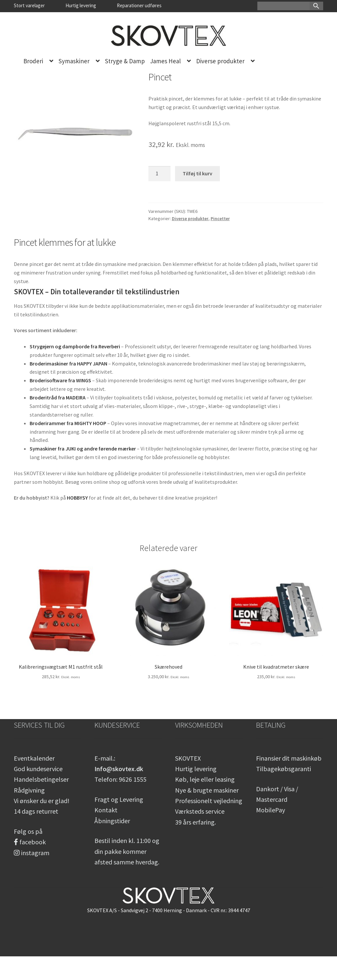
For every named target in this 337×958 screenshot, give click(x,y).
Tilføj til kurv (197, 173)
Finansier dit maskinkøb (289, 758)
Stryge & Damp (125, 61)
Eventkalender (34, 758)
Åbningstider (112, 821)
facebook (30, 842)
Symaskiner (74, 61)
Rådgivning (29, 790)
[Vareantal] (159, 173)
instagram (31, 853)
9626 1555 (132, 779)
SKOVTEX (188, 758)
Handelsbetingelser (41, 779)
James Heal (165, 61)
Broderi (33, 61)
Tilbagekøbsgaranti (283, 769)
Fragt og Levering (118, 799)
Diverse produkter (220, 61)
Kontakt (105, 810)
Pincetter (220, 218)
